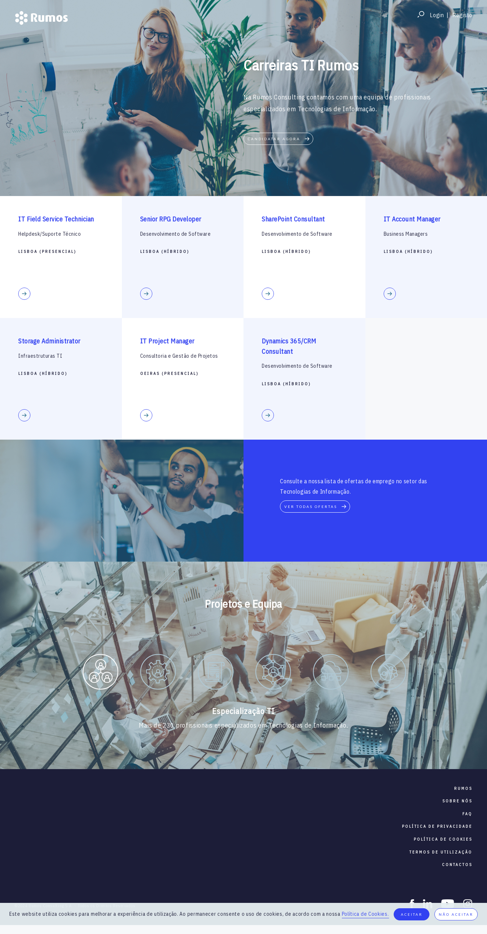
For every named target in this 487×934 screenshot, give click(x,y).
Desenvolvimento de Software (175, 234)
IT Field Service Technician (56, 219)
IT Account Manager (412, 219)
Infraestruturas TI (40, 356)
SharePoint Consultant (293, 219)
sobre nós (457, 800)
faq (467, 813)
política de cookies (443, 839)
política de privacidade (437, 826)
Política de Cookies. (365, 914)
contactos (457, 864)
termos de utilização (440, 852)
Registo (462, 15)
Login (437, 15)
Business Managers (406, 234)
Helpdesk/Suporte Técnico (49, 234)
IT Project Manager (167, 341)
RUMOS (463, 788)
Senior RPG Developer (170, 219)
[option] (100, 673)
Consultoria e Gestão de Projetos (179, 356)
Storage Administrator (49, 341)
